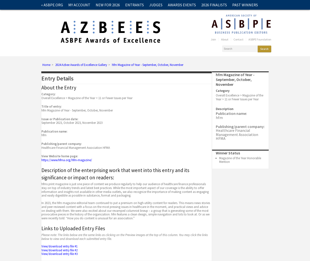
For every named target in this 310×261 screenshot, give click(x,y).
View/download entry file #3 (59, 254)
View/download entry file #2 (59, 250)
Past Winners (245, 4)
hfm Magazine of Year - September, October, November (147, 65)
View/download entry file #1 (59, 246)
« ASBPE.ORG (52, 4)
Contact (49, 14)
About (224, 39)
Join (213, 39)
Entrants (134, 4)
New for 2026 (108, 4)
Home (46, 65)
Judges (156, 4)
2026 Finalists (214, 4)
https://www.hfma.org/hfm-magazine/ (66, 160)
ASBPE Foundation (259, 39)
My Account (79, 4)
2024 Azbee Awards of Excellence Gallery (81, 65)
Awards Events (182, 4)
